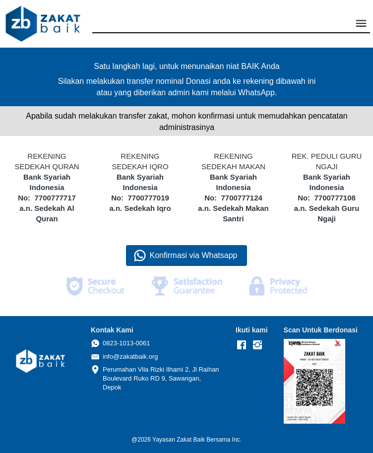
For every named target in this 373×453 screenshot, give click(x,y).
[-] (242, 345)
